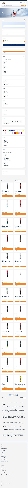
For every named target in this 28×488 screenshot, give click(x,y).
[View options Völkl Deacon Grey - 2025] (7, 196)
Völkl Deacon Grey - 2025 (5, 191)
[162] (15, 210)
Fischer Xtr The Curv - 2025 (18, 331)
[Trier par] (18, 181)
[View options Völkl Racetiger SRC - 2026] (7, 249)
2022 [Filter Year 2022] (18, 121)
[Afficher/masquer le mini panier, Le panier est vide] (26, 2)
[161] (15, 245)
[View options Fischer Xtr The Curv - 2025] (20, 336)
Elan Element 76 (4, 349)
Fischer (16, 313)
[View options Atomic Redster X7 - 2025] (20, 354)
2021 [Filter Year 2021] (15, 121)
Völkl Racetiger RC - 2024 (18, 191)
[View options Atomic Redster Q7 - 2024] (7, 372)
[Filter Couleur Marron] (15, 133)
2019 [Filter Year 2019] (9, 121)
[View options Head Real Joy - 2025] (20, 284)
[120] (2, 350)
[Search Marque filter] (14, 59)
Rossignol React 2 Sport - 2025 (19, 296)
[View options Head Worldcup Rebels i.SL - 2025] (7, 231)
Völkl (2, 190)
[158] (2, 315)
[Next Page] (17, 395)
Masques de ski (3, 456)
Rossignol (16, 295)
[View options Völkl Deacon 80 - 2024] (20, 214)
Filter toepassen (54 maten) (14, 44)
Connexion (3, 479)
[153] (2, 245)
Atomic (15, 348)
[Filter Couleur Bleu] (12, 130)
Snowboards (3, 450)
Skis (1, 446)
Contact (2, 465)
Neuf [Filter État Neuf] (8, 33)
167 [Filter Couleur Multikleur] (16, 130)
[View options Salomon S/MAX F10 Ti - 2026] (7, 266)
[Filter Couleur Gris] (14, 130)
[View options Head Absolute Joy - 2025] (7, 301)
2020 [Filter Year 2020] (12, 121)
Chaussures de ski (4, 448)
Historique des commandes (5, 483)
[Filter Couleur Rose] (19, 133)
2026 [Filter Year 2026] (9, 123)
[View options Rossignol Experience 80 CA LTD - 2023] (7, 319)
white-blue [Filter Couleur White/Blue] (20, 130)
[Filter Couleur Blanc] (7, 130)
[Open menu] (1, 2)
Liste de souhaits (4, 485)
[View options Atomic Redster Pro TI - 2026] (7, 284)
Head (2, 225)
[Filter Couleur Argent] (12, 133)
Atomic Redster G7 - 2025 (18, 366)
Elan (2, 348)
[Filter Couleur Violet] (21, 133)
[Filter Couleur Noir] (3, 130)
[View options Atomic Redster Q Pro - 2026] (20, 249)
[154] (15, 298)
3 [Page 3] (15, 395)
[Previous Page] (10, 395)
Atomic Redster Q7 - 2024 (5, 366)
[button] (13, 20)
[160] (15, 315)
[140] (5, 350)
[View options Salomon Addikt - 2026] (20, 266)
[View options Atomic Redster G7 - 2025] (20, 372)
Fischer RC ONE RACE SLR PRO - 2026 (20, 384)
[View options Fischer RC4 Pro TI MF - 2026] (7, 336)
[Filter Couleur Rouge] (5, 130)
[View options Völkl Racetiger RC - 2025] (20, 231)
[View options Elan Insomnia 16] (7, 389)
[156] (2, 280)
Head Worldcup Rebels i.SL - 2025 (6, 226)
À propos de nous (4, 472)
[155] (15, 350)
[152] (2, 368)
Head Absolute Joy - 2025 (5, 296)
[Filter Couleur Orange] (17, 133)
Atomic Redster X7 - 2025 (18, 349)
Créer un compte (4, 481)
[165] (2, 210)
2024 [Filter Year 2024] (4, 123)
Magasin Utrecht (4, 468)
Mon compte (3, 477)
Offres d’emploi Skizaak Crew (5, 474)
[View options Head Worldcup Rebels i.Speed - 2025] (7, 214)
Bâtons (2, 452)
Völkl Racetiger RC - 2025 (18, 226)
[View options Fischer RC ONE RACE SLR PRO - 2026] (20, 389)
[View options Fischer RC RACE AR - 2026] (20, 319)
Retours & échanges (4, 461)
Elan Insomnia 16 (4, 384)
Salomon (3, 260)
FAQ (1, 463)
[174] (18, 315)
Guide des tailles (4, 470)
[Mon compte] (24, 2)
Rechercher (23, 5)
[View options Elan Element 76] (7, 354)
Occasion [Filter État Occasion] (4, 33)
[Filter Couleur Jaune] (23, 130)
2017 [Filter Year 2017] (3, 121)
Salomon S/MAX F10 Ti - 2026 (6, 261)
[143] (15, 280)
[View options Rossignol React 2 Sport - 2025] (20, 301)
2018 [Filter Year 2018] (6, 121)
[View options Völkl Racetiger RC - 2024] (20, 196)
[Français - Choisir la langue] (23, 2)
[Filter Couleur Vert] (9, 130)
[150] (15, 333)
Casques (2, 454)
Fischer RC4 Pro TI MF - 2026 (5, 331)
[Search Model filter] (14, 152)
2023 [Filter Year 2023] (21, 121)
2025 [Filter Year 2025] (7, 123)
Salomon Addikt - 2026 (18, 261)
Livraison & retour (4, 459)
